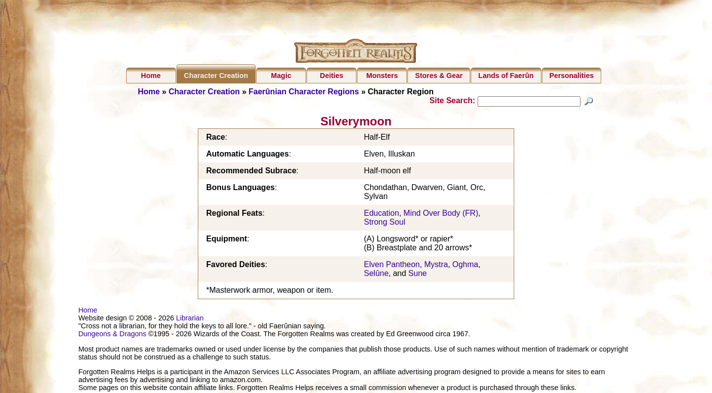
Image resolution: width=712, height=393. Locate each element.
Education (381, 214)
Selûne (376, 275)
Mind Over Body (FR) (440, 214)
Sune (417, 275)
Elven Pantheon (392, 266)
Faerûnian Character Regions (304, 91)
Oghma (465, 266)
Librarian (190, 319)
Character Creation (216, 75)
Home (151, 75)
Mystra (436, 266)
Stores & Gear (439, 75)
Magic (281, 75)
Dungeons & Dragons (112, 335)
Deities (331, 75)
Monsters (382, 75)
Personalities (571, 75)
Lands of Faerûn (506, 75)
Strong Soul (384, 223)
